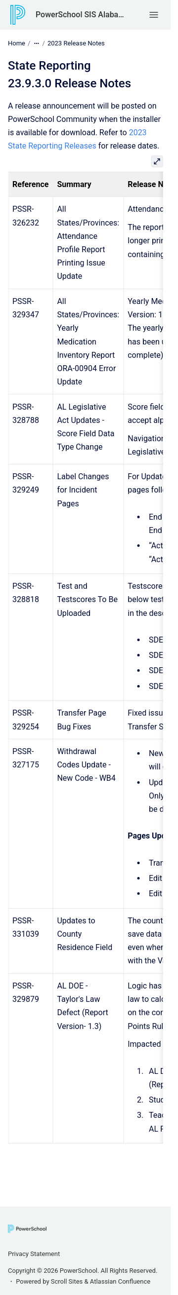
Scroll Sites (67, 1281)
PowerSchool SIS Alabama (82, 14)
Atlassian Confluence (120, 1281)
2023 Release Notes (76, 43)
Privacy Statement (34, 1253)
